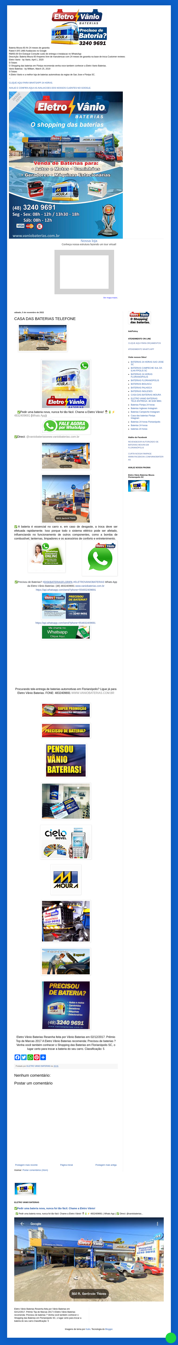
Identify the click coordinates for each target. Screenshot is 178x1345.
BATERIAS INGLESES (142, 391)
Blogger (108, 1329)
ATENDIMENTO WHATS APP (141, 349)
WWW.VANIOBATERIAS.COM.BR (92, 692)
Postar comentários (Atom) (35, 1170)
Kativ (88, 1329)
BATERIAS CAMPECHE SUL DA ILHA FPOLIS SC (146, 369)
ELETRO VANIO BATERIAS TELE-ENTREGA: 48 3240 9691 (146, 399)
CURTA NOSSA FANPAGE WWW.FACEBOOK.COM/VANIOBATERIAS (145, 457)
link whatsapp (171, 1338)
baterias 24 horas (139, 429)
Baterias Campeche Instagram (145, 412)
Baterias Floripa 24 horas (143, 405)
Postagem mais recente (26, 1165)
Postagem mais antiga (106, 1165)
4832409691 (22, 415)
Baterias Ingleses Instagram (144, 408)
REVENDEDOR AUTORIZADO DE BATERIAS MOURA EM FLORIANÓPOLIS (143, 445)
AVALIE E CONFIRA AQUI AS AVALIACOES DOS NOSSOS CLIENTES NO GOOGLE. (50, 88)
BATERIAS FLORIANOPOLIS (145, 380)
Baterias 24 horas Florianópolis (145, 422)
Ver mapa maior (110, 297)
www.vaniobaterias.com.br (62, 436)
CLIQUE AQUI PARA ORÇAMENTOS (144, 343)
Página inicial (66, 1165)
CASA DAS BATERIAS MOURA (146, 395)
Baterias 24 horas (139, 425)
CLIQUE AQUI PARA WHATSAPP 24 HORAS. (31, 83)
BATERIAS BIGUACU (141, 384)
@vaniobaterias (36, 436)
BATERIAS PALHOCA (141, 387)
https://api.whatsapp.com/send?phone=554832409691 (66, 589)
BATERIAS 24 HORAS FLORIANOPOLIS (141, 375)
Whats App (39, 415)
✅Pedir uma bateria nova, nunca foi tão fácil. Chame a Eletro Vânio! (54, 1208)
